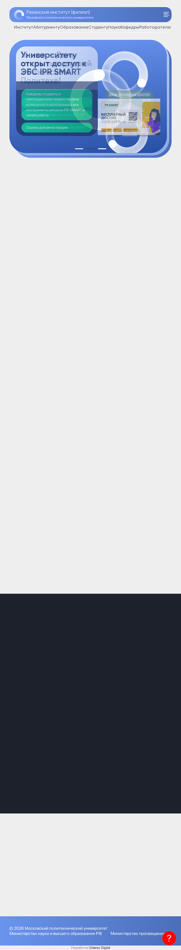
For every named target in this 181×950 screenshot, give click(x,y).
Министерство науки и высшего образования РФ (55, 933)
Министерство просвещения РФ (141, 933)
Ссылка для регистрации (47, 127)
